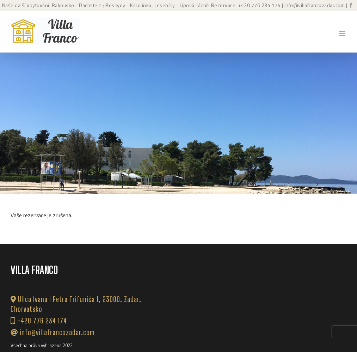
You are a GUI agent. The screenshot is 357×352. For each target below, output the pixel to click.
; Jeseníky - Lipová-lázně (180, 5)
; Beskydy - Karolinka (127, 5)
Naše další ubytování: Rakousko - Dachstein (52, 5)
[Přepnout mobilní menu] (342, 33)
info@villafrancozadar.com (314, 5)
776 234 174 (266, 5)
